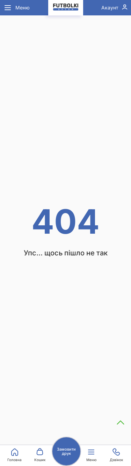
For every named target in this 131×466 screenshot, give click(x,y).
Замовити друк (66, 451)
